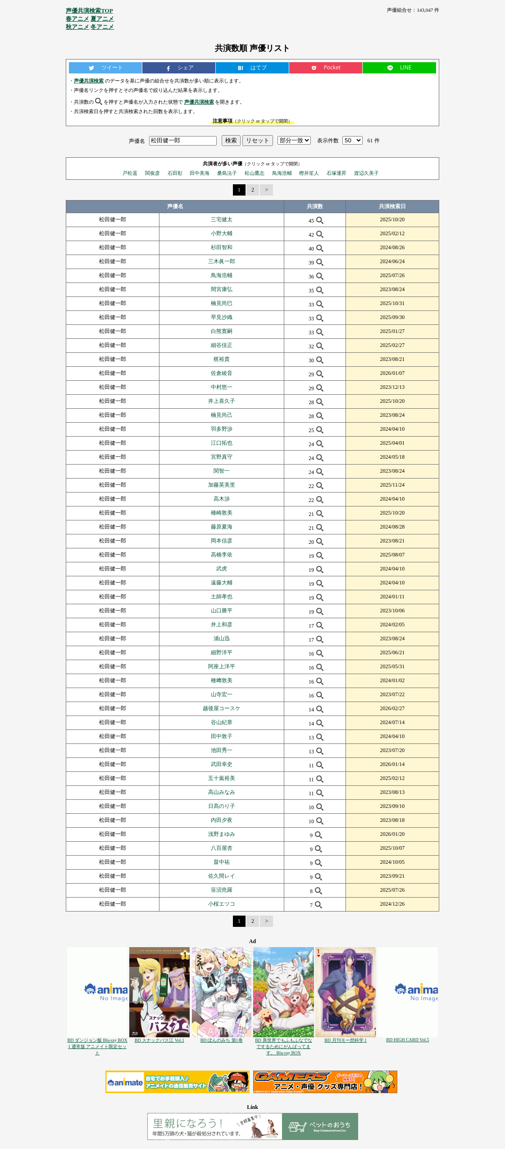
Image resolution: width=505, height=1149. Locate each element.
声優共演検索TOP (89, 10)
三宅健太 (221, 219)
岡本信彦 (221, 541)
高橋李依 (221, 555)
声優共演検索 (89, 80)
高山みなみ (221, 792)
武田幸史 (221, 764)
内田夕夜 (221, 820)
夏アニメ (102, 18)
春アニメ (77, 18)
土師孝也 (221, 596)
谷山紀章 (221, 722)
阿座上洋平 (221, 666)
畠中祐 (222, 862)
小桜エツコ (221, 904)
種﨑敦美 (221, 680)
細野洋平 (221, 652)
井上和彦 (221, 624)
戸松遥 (130, 173)
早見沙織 (221, 317)
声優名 (137, 140)
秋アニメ (77, 26)
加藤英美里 (221, 485)
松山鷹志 (254, 173)
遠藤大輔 (221, 582)
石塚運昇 (336, 173)
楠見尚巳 (221, 303)
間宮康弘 (221, 289)
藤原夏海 (221, 527)
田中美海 (199, 173)
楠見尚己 (221, 415)
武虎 (221, 568)
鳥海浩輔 (282, 173)
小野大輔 (221, 233)
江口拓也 (221, 443)
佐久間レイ (221, 876)
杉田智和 (221, 247)
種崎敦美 (221, 513)
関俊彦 (152, 173)
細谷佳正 (221, 345)
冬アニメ (102, 26)
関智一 (222, 471)
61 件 (374, 140)
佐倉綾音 (221, 373)
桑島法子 (227, 173)
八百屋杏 (221, 848)
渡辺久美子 (366, 173)
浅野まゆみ (221, 834)
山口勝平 (221, 610)
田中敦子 (221, 736)
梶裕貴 (222, 359)
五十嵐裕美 (221, 778)
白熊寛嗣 (221, 331)
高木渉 (222, 499)
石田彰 (175, 173)
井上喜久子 (221, 401)
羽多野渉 (221, 429)
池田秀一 (221, 750)
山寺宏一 (221, 694)
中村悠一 (221, 387)
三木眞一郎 (221, 261)
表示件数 (328, 140)
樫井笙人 (309, 173)
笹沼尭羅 (221, 890)
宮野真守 (221, 457)
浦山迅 (222, 638)
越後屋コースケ (222, 708)
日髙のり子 (221, 806)
